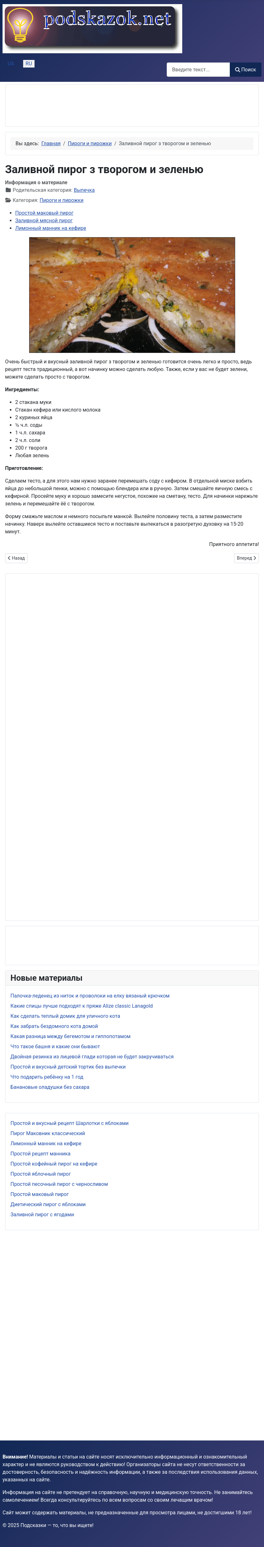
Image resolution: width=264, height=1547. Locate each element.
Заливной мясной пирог (44, 221)
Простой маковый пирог (39, 1194)
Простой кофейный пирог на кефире (53, 1164)
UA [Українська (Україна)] (11, 64)
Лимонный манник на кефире (45, 1144)
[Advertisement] (61, 105)
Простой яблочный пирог (40, 1174)
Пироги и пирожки (61, 200)
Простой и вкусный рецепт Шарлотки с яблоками (69, 1123)
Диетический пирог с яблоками (48, 1204)
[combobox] (198, 69)
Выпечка (84, 190)
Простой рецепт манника (40, 1154)
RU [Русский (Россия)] (29, 64)
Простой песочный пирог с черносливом (59, 1184)
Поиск (245, 70)
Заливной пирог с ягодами (42, 1215)
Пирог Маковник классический (47, 1133)
